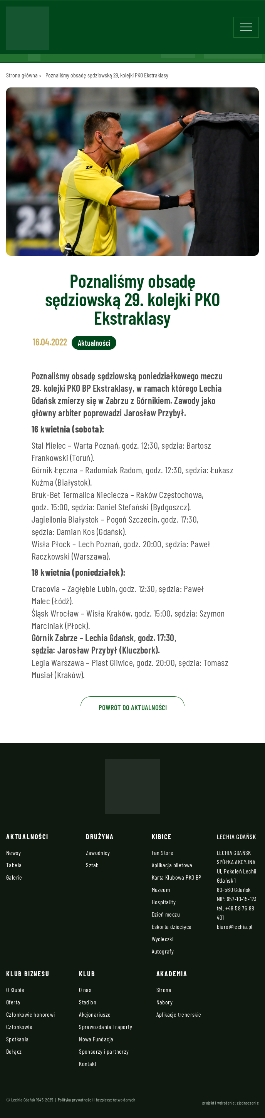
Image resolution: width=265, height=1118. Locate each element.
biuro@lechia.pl (235, 926)
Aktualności (94, 342)
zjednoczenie (248, 1102)
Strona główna (22, 75)
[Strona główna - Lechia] (27, 30)
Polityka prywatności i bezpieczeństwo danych (96, 1099)
